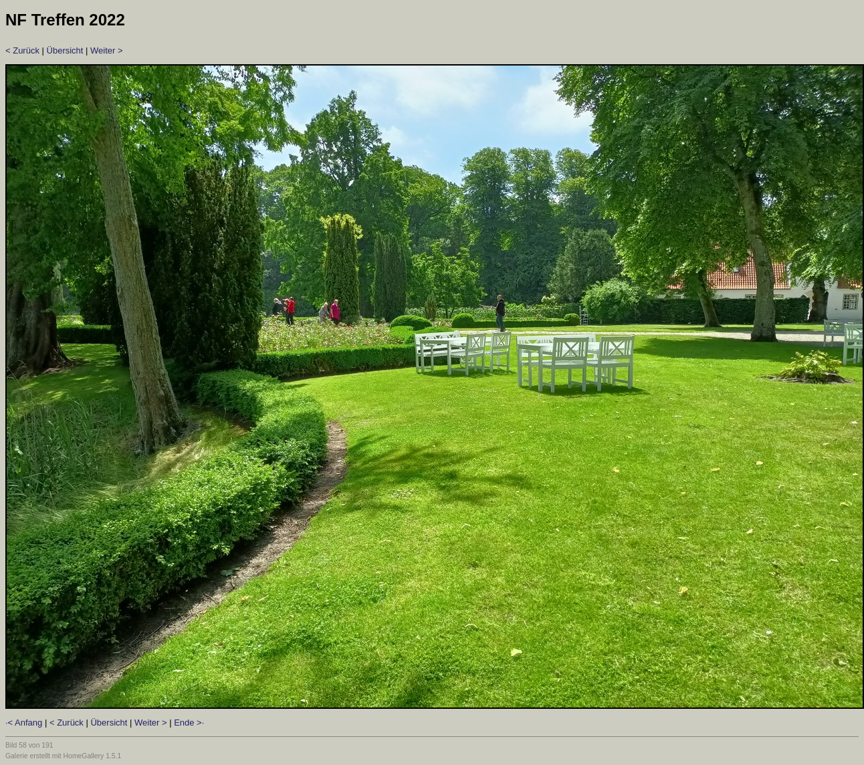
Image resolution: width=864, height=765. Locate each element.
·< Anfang (23, 723)
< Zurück (22, 50)
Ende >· (189, 723)
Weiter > (106, 50)
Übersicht (65, 50)
